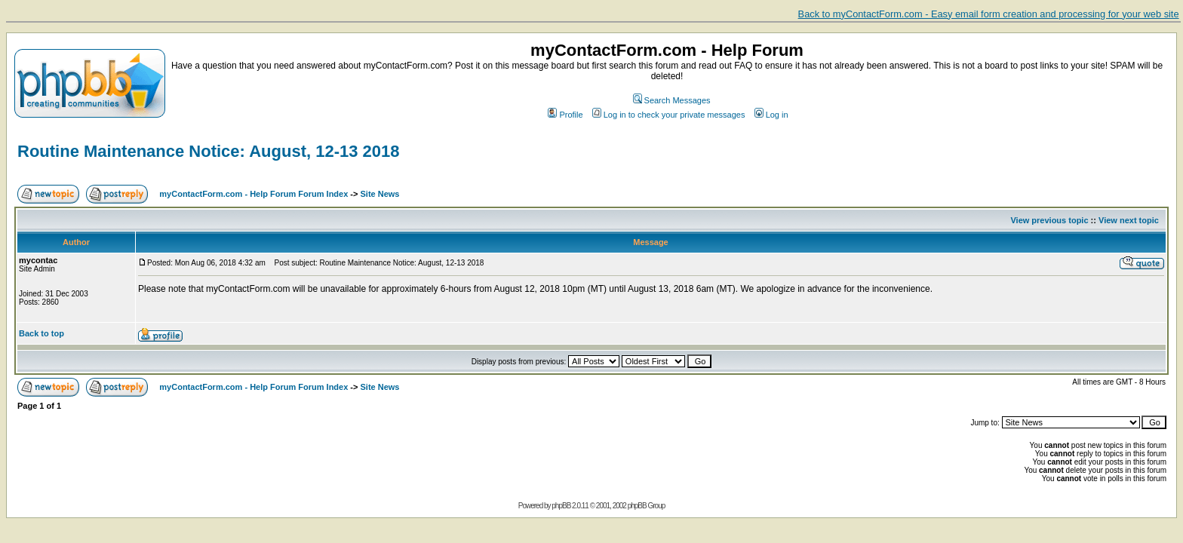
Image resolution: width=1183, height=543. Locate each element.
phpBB (561, 506)
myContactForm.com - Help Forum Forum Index (253, 193)
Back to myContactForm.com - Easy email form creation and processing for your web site (988, 14)
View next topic (1128, 220)
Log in (771, 114)
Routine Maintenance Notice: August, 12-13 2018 (208, 151)
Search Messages (672, 100)
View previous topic (1049, 220)
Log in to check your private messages (668, 114)
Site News (380, 193)
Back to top (41, 333)
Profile (565, 114)
